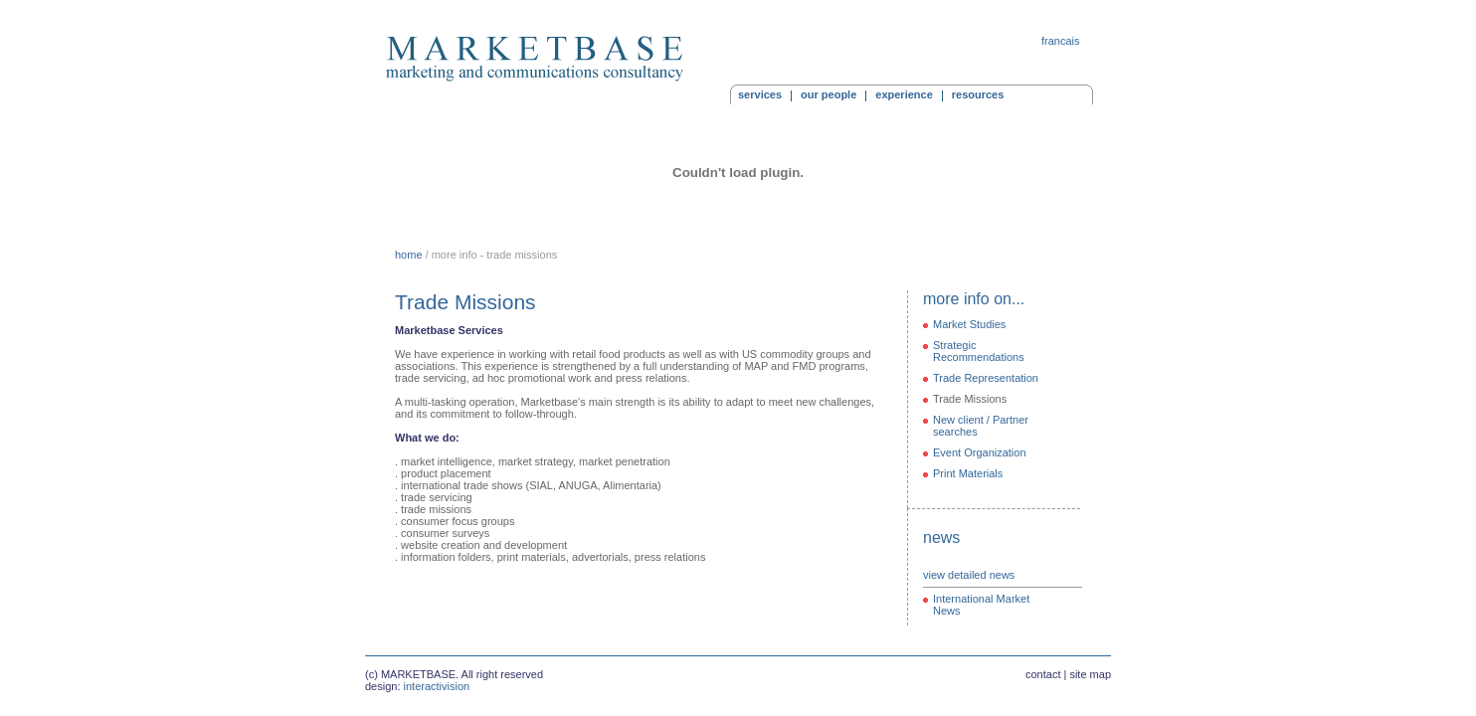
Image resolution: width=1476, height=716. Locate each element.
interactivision (437, 686)
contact (1042, 674)
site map (1090, 674)
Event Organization (979, 452)
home (409, 255)
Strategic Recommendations (978, 351)
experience (903, 94)
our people (828, 94)
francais (1060, 41)
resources (978, 94)
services (760, 94)
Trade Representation (985, 378)
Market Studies (969, 324)
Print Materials (968, 473)
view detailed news (969, 575)
